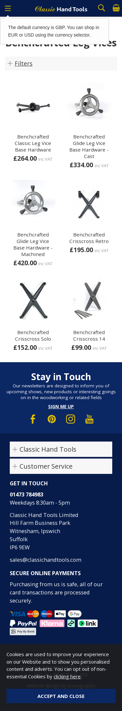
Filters (24, 63)
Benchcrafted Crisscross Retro (89, 237)
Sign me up (61, 407)
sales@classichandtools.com (45, 559)
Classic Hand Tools (48, 449)
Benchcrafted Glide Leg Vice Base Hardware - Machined (33, 244)
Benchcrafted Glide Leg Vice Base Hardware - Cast (89, 146)
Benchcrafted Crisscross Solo (33, 335)
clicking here (67, 676)
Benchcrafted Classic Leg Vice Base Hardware (33, 143)
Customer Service (46, 466)
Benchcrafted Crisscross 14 (89, 335)
